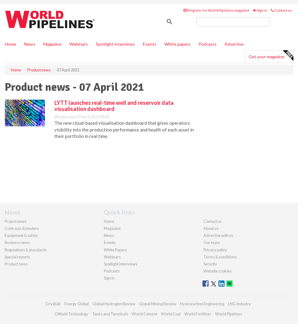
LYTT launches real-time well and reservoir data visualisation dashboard (114, 105)
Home (10, 44)
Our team (211, 242)
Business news (17, 242)
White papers (177, 44)
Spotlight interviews (115, 44)
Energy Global (77, 303)
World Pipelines (228, 313)
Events (149, 44)
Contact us (281, 10)
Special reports (17, 256)
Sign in (260, 10)
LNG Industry (239, 303)
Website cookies (217, 271)
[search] (233, 21)
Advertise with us (218, 235)
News (109, 235)
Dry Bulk (53, 303)
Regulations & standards (26, 249)
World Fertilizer (197, 313)
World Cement (144, 313)
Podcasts (207, 44)
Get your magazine (271, 56)
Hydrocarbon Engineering (202, 303)
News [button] (29, 44)
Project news (15, 221)
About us (210, 228)
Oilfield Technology (71, 313)
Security (210, 263)
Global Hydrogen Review (113, 303)
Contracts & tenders (22, 228)
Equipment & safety (21, 235)
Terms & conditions (220, 256)
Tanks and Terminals (110, 313)
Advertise (234, 44)
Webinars (78, 44)
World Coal (171, 313)
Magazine (52, 44)
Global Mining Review (157, 303)
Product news (16, 263)
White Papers (115, 249)
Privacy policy (215, 249)
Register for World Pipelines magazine (216, 10)
